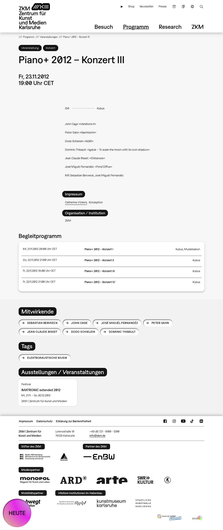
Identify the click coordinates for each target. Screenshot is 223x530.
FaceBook (165, 421)
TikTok (192, 421)
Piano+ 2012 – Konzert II (99, 260)
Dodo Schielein (83, 331)
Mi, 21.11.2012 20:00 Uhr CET (40, 249)
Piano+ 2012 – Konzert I (99, 249)
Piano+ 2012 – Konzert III (100, 271)
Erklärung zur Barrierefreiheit (73, 421)
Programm (136, 26)
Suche (201, 6)
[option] (49, 392)
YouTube (183, 421)
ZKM (198, 26)
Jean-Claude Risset (42, 331)
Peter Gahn (160, 323)
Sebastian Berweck (42, 323)
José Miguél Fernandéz (119, 323)
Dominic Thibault (122, 331)
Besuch (103, 26)
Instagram (174, 421)
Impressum (26, 421)
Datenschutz (44, 421)
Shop (131, 6)
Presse (163, 6)
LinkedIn (201, 421)
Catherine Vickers (76, 202)
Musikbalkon (192, 249)
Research (170, 26)
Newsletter (146, 6)
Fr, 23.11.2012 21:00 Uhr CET (39, 281)
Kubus (100, 108)
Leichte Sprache (174, 6)
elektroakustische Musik (47, 357)
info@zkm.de (97, 435)
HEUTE (17, 513)
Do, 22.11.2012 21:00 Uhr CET (40, 260)
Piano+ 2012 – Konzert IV (100, 282)
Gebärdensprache (183, 6)
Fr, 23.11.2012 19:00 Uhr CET (39, 270)
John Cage (79, 323)
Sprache (192, 6)
